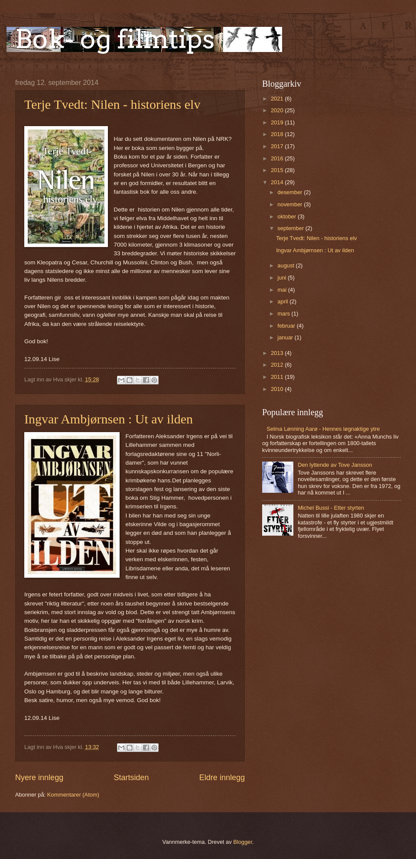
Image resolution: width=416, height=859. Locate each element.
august (286, 265)
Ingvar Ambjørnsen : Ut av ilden (108, 419)
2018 (278, 134)
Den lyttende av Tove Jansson (335, 465)
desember (290, 192)
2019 (278, 122)
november (290, 204)
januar (285, 337)
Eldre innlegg (222, 777)
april (283, 301)
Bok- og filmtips (114, 39)
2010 (278, 389)
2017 (278, 146)
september (291, 228)
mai (282, 289)
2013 (278, 353)
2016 (278, 158)
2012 (278, 364)
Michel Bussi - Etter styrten (331, 507)
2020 (278, 110)
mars (284, 313)
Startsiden (131, 777)
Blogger (242, 842)
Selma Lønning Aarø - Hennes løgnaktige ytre (323, 429)
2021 (278, 98)
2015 (278, 170)
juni (282, 277)
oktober (287, 216)
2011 (278, 377)
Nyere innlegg (39, 777)
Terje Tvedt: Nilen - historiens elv (112, 104)
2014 (278, 182)
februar (286, 325)
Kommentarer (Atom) (73, 794)
